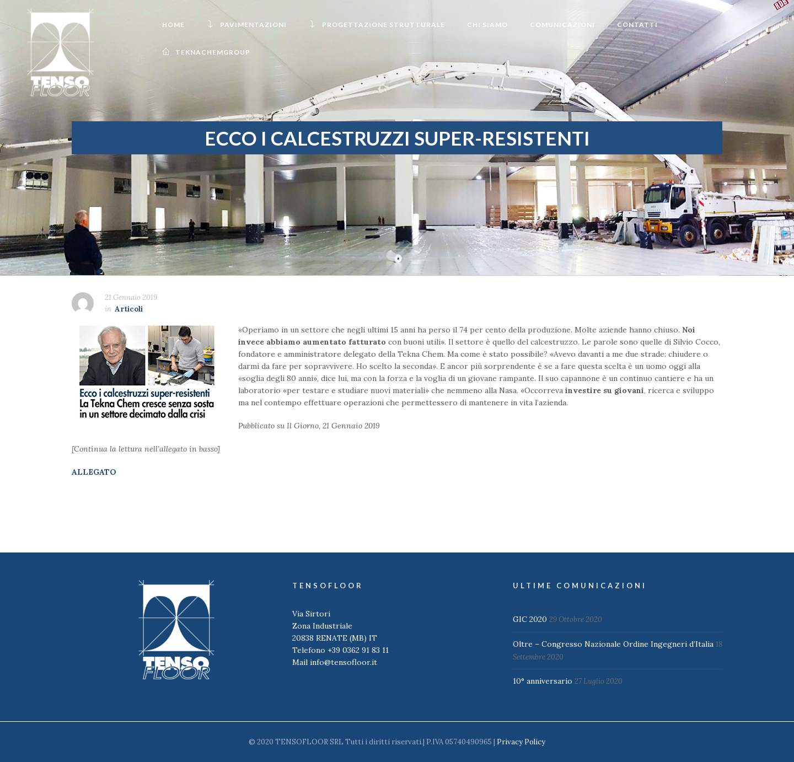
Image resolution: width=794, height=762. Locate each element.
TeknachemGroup (206, 52)
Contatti (637, 24)
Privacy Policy (521, 742)
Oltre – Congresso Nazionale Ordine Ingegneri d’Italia (613, 644)
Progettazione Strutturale (377, 24)
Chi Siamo (487, 24)
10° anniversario (542, 681)
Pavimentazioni (247, 24)
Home (173, 24)
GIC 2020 (530, 619)
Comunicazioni (562, 24)
